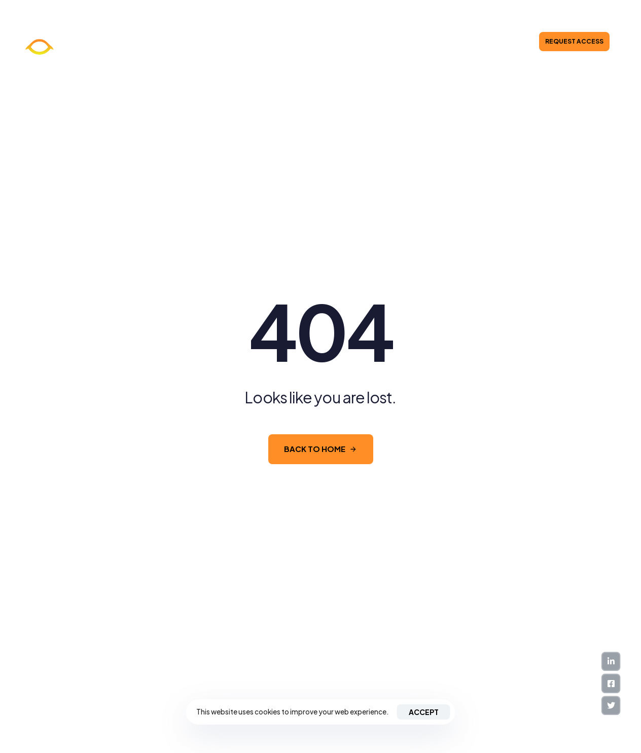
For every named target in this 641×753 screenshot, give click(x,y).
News (260, 41)
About (231, 41)
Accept (424, 712)
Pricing (341, 41)
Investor (375, 41)
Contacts (415, 41)
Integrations (299, 41)
